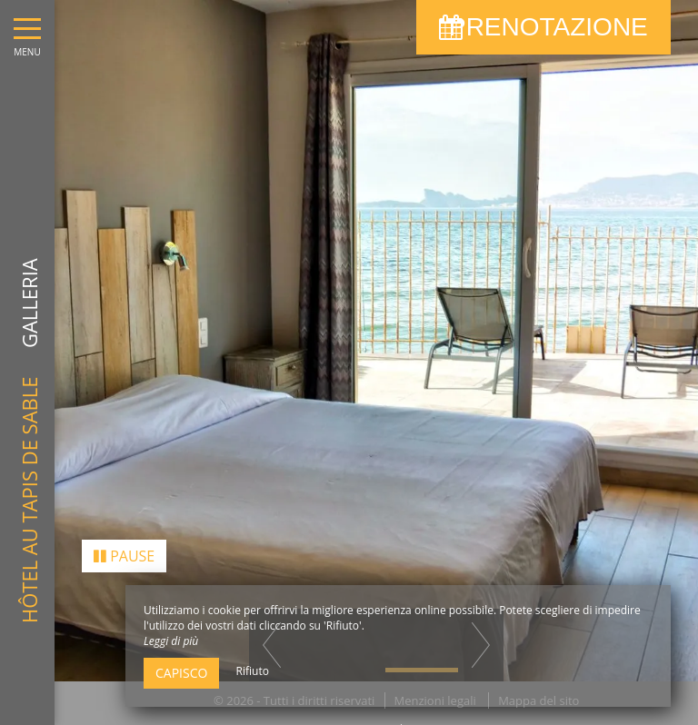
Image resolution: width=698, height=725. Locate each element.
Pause (124, 548)
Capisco (181, 672)
